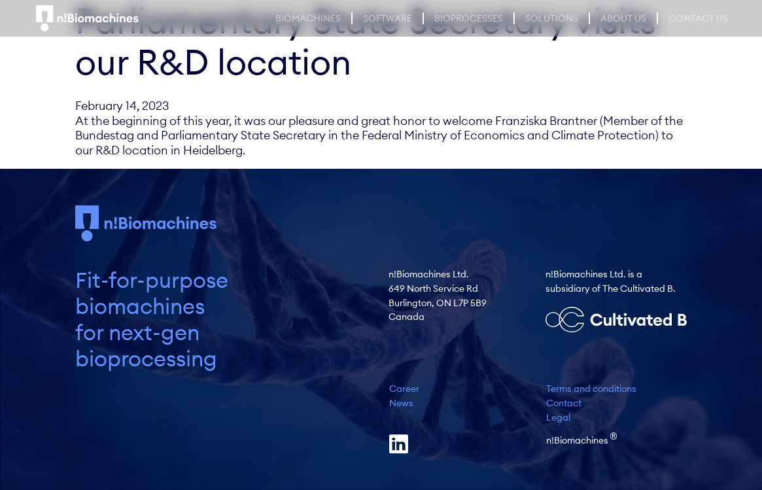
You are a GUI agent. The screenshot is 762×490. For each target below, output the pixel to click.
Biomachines (308, 18)
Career (404, 388)
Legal (558, 417)
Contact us (698, 18)
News (401, 403)
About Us (623, 18)
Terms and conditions (591, 388)
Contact (563, 403)
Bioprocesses (468, 18)
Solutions (551, 18)
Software (387, 18)
